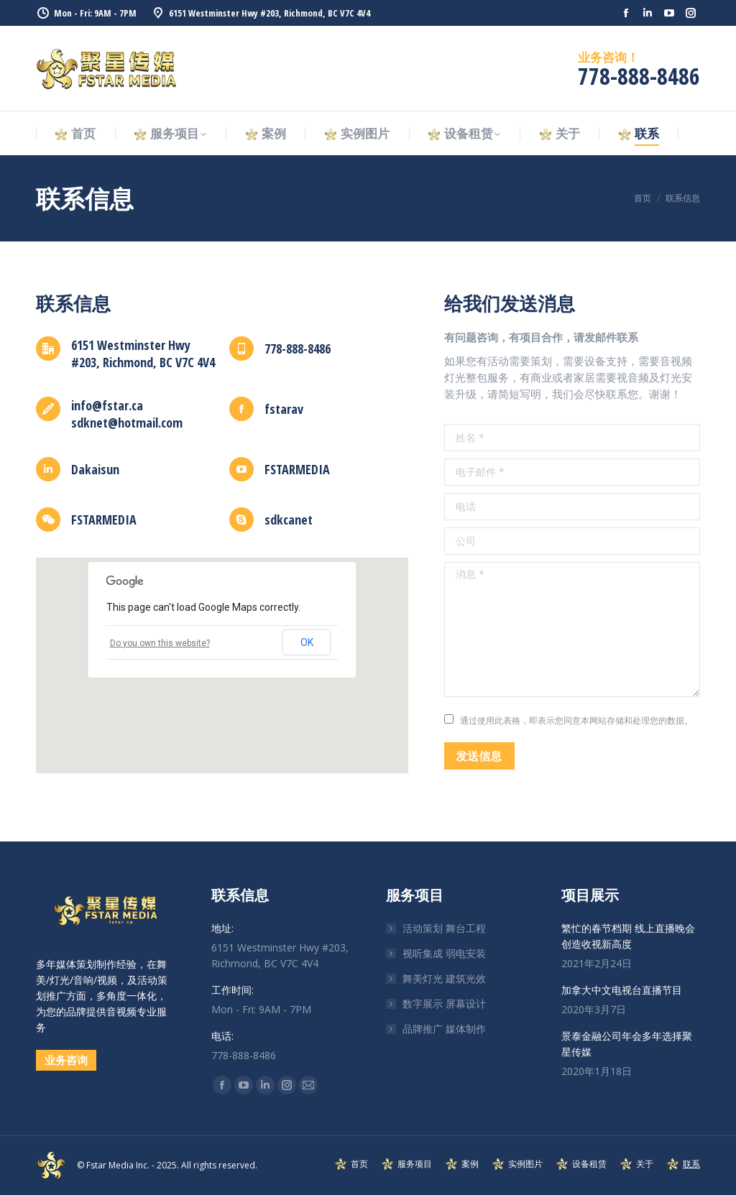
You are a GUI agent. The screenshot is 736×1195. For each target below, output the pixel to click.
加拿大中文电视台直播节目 (621, 990)
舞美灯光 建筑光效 (444, 978)
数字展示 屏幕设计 (444, 1003)
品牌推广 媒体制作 (444, 1028)
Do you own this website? (160, 643)
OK (306, 642)
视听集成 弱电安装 (444, 953)
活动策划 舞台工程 (444, 928)
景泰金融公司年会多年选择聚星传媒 (626, 1043)
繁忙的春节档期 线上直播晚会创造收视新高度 (628, 936)
